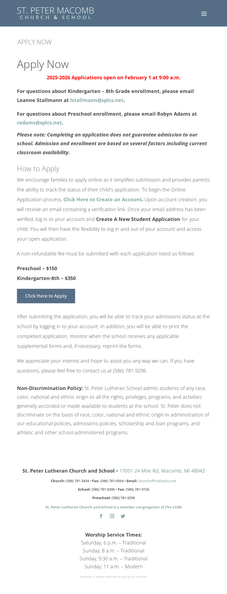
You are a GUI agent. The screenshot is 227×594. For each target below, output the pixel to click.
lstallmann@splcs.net (96, 100)
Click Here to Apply (46, 296)
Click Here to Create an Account (102, 199)
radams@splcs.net (39, 122)
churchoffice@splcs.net (157, 480)
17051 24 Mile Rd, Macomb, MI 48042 (162, 470)
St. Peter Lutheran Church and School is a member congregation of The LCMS (113, 507)
